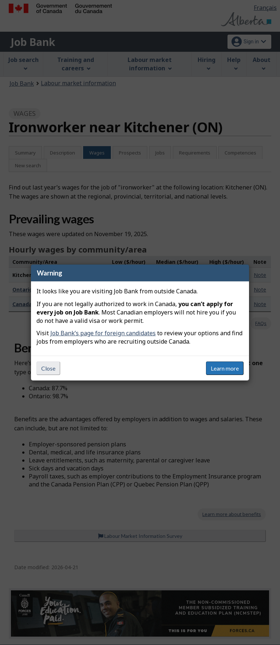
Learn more (225, 368)
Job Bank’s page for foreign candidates (103, 333)
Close (48, 368)
